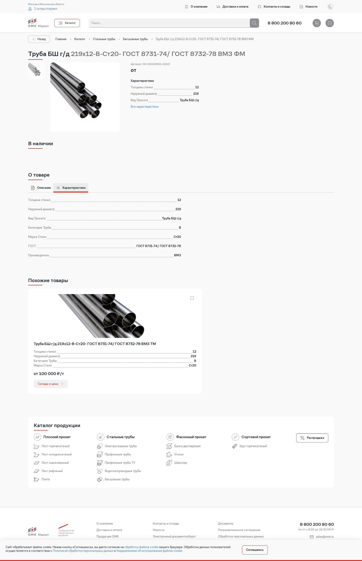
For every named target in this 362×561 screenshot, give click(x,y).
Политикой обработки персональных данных (83, 551)
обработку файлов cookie (141, 547)
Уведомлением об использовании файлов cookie (149, 551)
